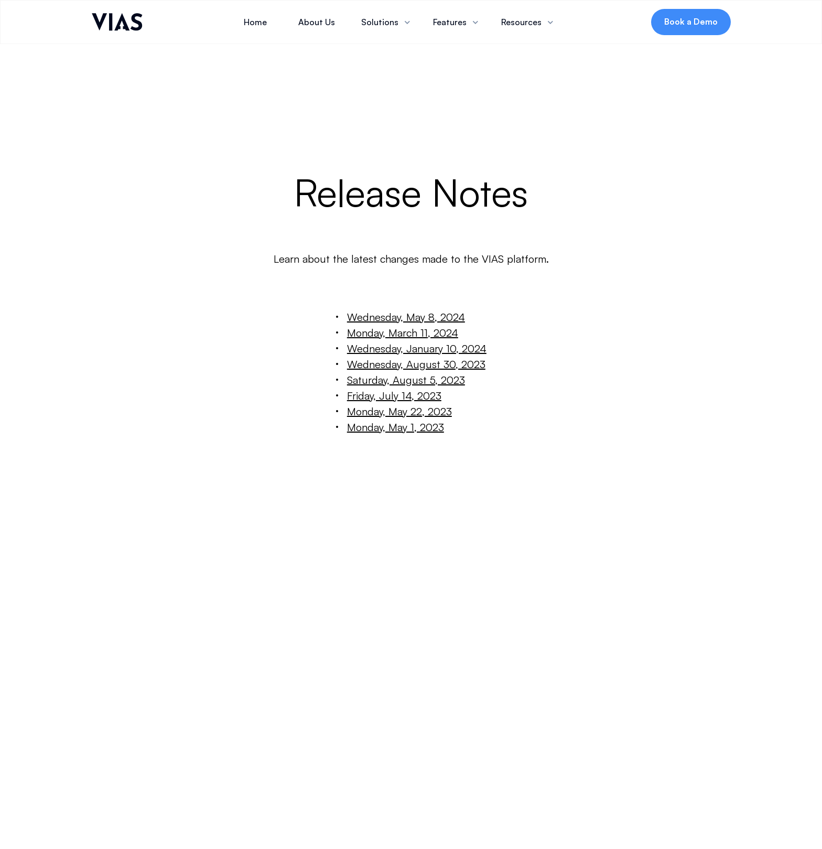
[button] (386, 22)
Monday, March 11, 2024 (402, 332)
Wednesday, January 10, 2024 (416, 348)
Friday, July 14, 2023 (394, 395)
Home (255, 22)
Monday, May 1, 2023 (395, 427)
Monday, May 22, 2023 (399, 411)
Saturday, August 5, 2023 (406, 379)
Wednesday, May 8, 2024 (406, 317)
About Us (316, 22)
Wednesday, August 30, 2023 (416, 364)
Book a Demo (691, 21)
